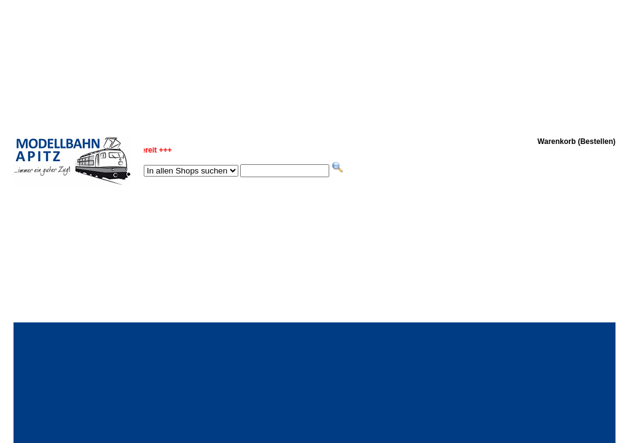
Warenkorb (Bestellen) (576, 141)
